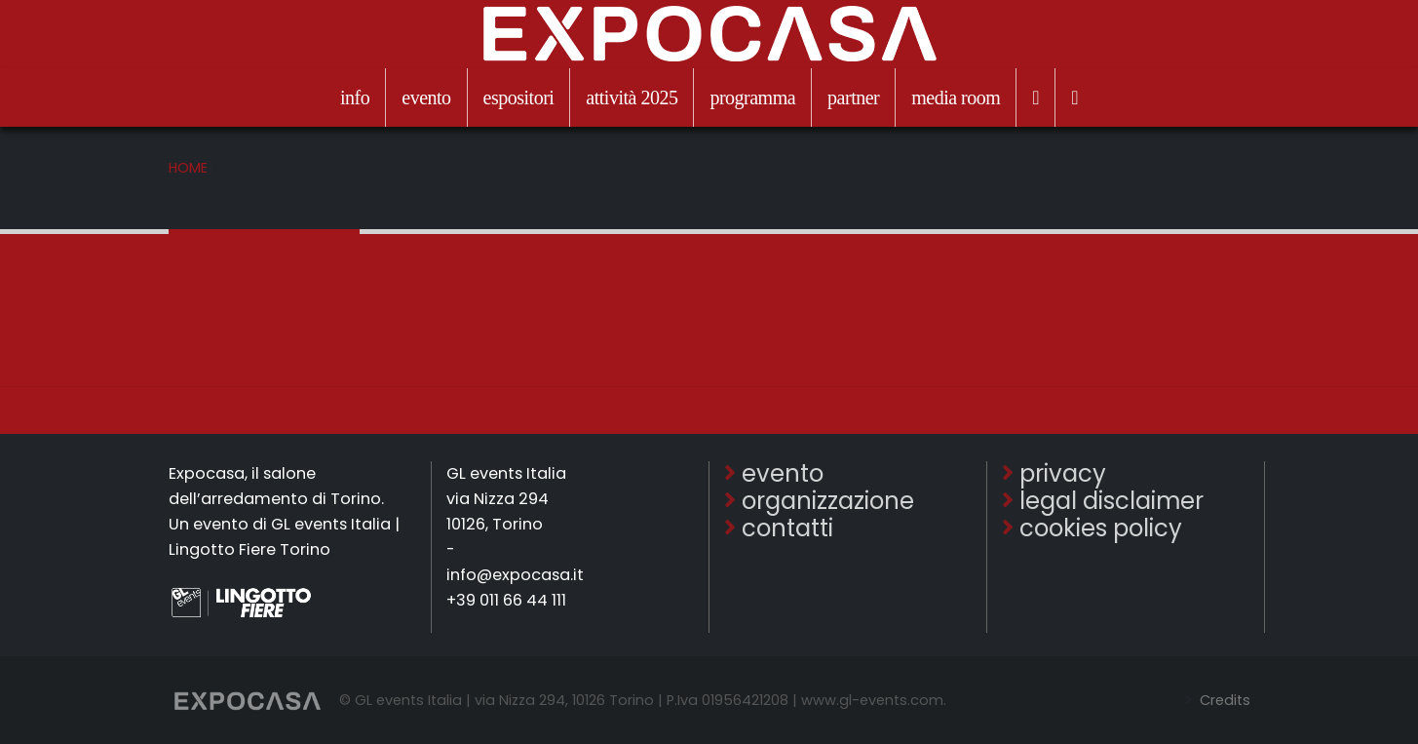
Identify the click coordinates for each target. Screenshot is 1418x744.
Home (188, 167)
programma (752, 97)
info (354, 97)
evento (426, 97)
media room (955, 97)
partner (853, 97)
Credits (1223, 700)
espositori (519, 97)
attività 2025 (631, 97)
